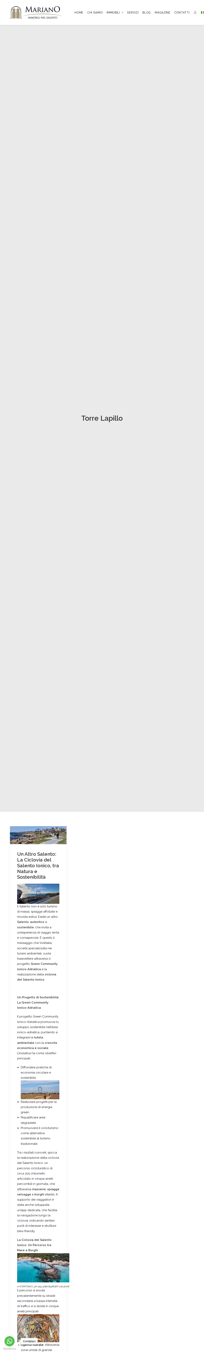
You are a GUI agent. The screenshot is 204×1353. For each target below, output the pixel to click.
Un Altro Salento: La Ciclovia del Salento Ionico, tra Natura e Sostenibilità (38, 711)
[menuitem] (79, 12)
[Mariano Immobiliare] (36, 12)
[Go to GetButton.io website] (9, 1349)
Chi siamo (95, 12)
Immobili (115, 12)
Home (79, 12)
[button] (38, 681)
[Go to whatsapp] (10, 1341)
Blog (146, 12)
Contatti (182, 12)
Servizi (132, 12)
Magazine (162, 12)
